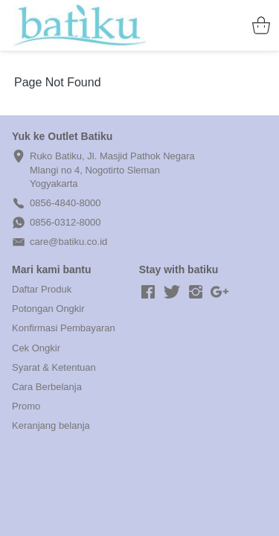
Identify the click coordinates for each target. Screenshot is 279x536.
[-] (148, 292)
